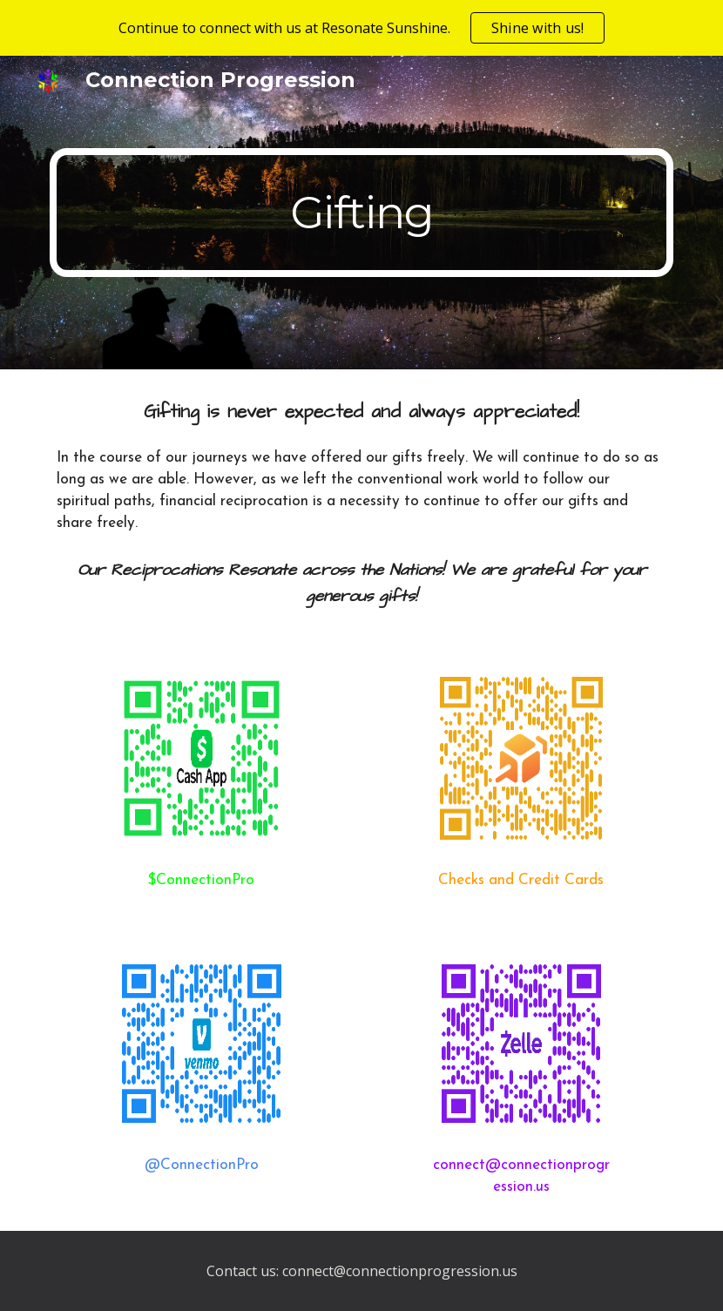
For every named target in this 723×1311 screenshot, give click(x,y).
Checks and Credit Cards (521, 880)
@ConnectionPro (202, 1165)
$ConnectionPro (201, 880)
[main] (361, 213)
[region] (361, 28)
